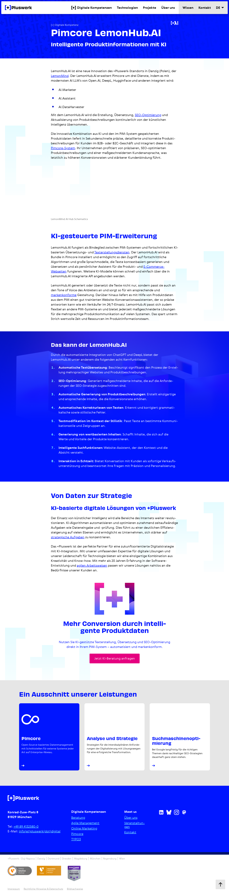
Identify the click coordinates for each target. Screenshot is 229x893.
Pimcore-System (63, 148)
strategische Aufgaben (67, 537)
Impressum (14, 889)
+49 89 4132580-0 (26, 827)
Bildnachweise (75, 890)
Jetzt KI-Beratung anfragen (114, 659)
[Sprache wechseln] (219, 7)
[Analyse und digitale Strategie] (114, 737)
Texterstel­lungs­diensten (111, 252)
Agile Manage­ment (85, 824)
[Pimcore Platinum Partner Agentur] (49, 737)
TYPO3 (76, 840)
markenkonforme (63, 295)
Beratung (78, 819)
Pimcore (77, 835)
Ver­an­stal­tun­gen (134, 826)
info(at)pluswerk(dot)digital (39, 832)
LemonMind (60, 76)
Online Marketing (84, 829)
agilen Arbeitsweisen (92, 565)
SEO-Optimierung (148, 115)
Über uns (130, 819)
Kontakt (130, 833)
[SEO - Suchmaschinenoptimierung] (180, 737)
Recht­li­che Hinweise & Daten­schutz (43, 889)
